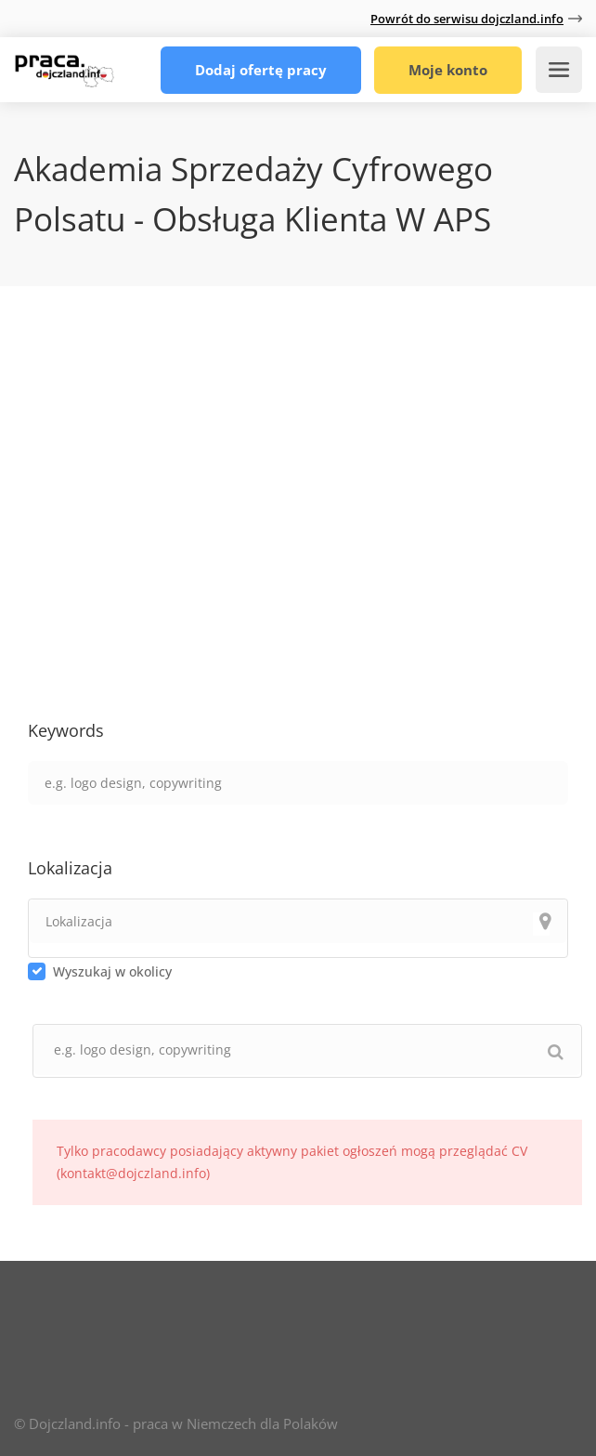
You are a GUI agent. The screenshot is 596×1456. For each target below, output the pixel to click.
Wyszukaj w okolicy (112, 971)
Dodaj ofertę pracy (261, 69)
